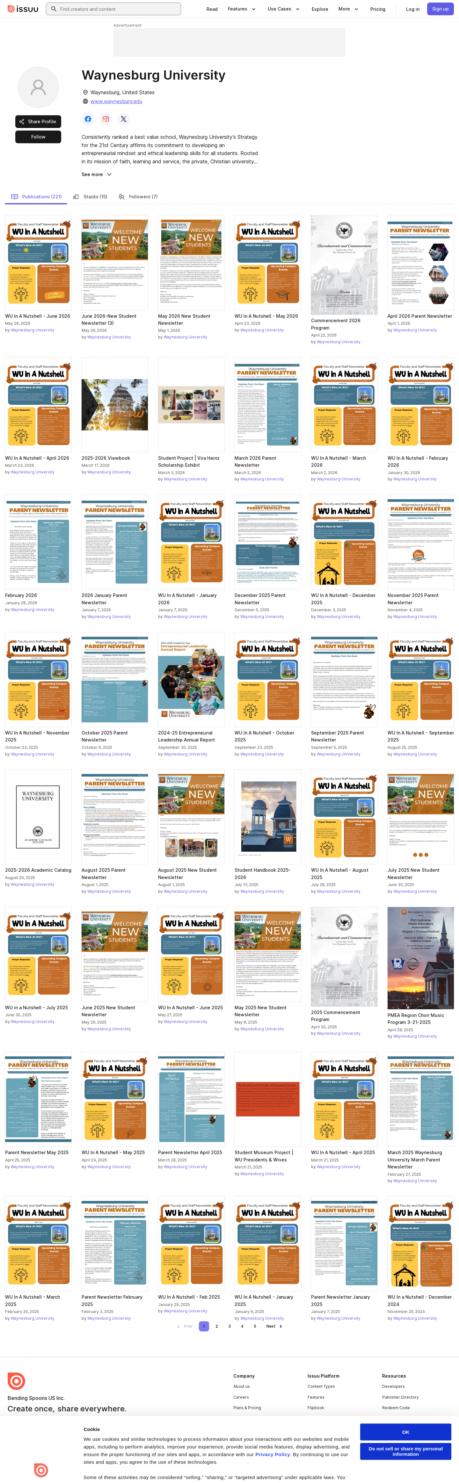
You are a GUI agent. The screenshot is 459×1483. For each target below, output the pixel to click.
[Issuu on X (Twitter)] (392, 1467)
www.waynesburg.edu (116, 101)
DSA (149, 1467)
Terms (13, 1467)
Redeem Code (396, 1407)
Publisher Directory (400, 1397)
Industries (317, 1418)
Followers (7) (138, 197)
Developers (393, 1386)
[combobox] (119, 9)
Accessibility (173, 1467)
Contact (240, 1429)
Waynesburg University (33, 330)
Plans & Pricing (247, 1407)
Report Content (103, 1467)
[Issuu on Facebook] (341, 1467)
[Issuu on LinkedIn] (367, 1467)
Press (238, 1418)
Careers (241, 1397)
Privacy (34, 1467)
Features (316, 1397)
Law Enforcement (65, 1467)
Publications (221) (36, 197)
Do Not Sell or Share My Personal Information (231, 1468)
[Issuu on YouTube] (443, 1467)
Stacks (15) (89, 197)
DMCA (132, 1467)
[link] (212, 9)
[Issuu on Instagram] (418, 1467)
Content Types (321, 1386)
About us (241, 1386)
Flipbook (316, 1407)
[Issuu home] (23, 8)
